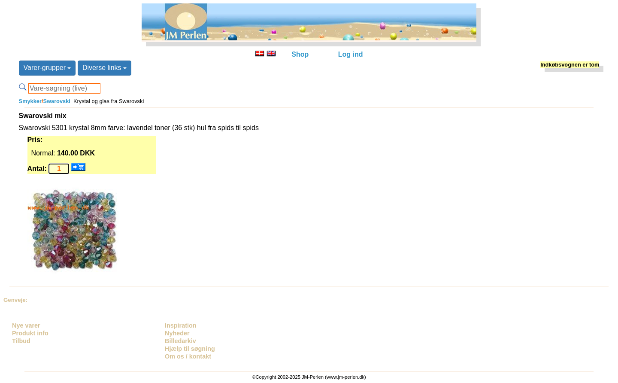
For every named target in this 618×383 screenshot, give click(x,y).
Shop (300, 54)
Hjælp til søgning (190, 348)
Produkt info (30, 333)
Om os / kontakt (188, 356)
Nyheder (177, 333)
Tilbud (21, 340)
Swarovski (56, 101)
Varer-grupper (47, 67)
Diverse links (104, 67)
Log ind (350, 54)
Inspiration (181, 325)
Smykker (30, 101)
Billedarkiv (180, 340)
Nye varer (26, 325)
